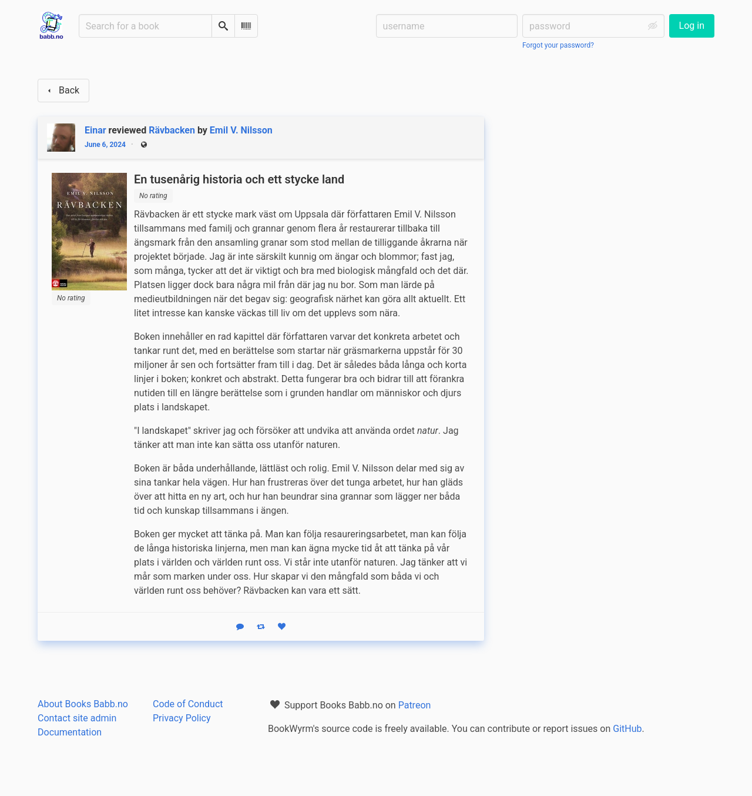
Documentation (70, 732)
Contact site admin (77, 718)
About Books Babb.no (83, 704)
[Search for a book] (145, 26)
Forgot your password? (558, 45)
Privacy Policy (182, 718)
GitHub (627, 728)
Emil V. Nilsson (241, 130)
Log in (691, 25)
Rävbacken (172, 130)
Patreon (414, 705)
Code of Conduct (188, 704)
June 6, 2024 (105, 145)
